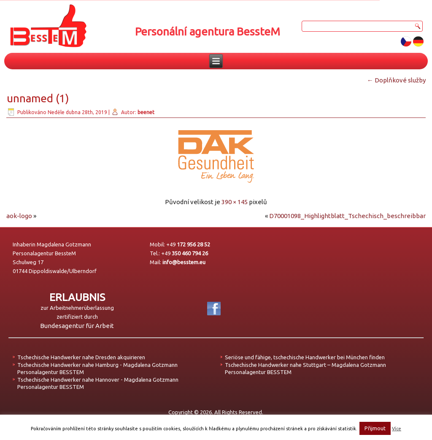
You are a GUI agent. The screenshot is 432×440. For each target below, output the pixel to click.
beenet (146, 112)
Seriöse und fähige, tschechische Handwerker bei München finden (305, 357)
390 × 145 (234, 201)
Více (396, 428)
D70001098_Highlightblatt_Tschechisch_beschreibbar (347, 215)
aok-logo (19, 215)
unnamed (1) (38, 98)
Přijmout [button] (375, 428)
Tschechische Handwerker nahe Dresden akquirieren (81, 357)
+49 (188, 244)
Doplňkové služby (396, 80)
